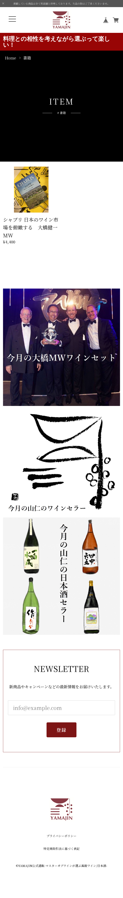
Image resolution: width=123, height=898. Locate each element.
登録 (61, 731)
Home (10, 57)
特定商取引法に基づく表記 (62, 848)
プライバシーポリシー (61, 835)
